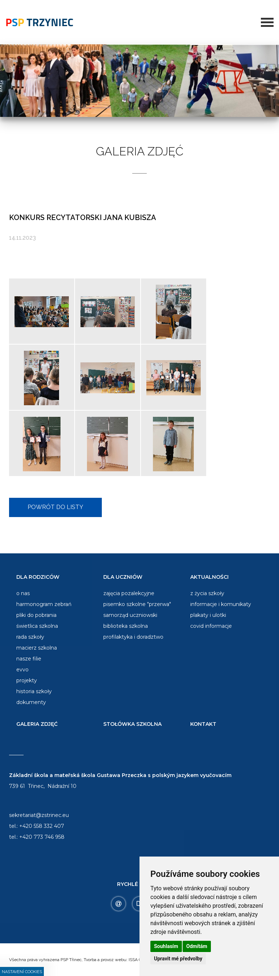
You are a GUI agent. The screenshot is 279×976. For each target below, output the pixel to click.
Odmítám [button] (196, 946)
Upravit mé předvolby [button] (178, 958)
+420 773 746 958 (41, 837)
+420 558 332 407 (41, 826)
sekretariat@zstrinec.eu (39, 815)
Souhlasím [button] (166, 946)
